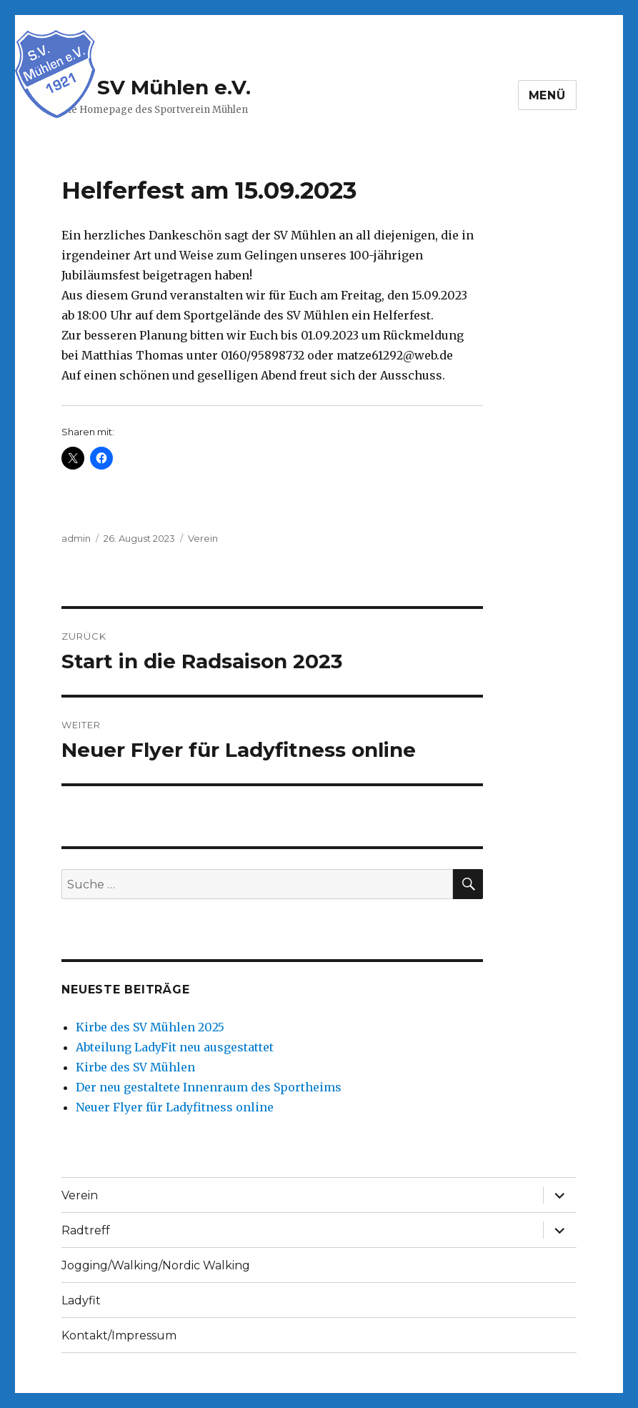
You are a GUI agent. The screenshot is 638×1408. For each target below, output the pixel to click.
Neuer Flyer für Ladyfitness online (175, 1107)
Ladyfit (81, 1300)
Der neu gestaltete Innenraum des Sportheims (209, 1087)
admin (76, 538)
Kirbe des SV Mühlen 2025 (150, 1027)
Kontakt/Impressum (118, 1335)
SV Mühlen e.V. (174, 87)
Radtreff (85, 1230)
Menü (547, 95)
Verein (203, 538)
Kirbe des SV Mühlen (135, 1067)
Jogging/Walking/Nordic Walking (155, 1265)
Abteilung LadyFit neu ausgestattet (175, 1047)
